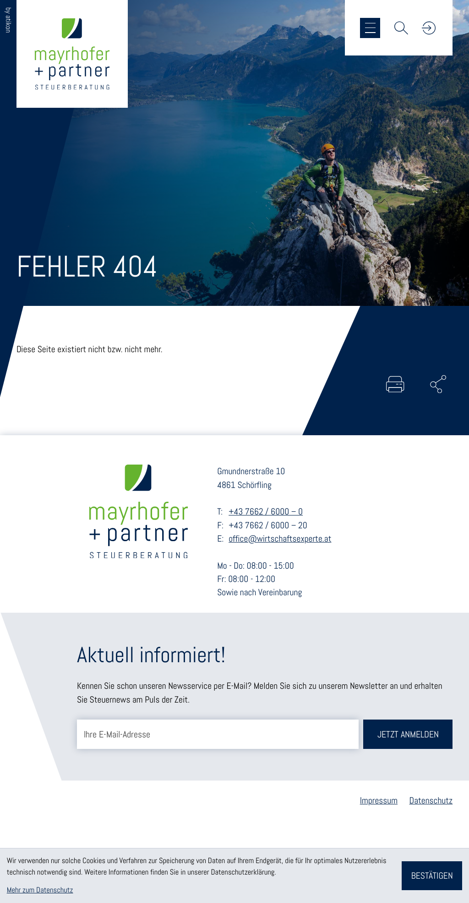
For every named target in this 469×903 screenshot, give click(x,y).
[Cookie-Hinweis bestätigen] (432, 876)
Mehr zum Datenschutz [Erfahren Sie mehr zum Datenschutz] (40, 890)
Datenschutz (431, 800)
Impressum (379, 800)
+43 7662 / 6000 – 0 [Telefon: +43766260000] (266, 511)
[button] (429, 28)
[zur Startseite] (72, 53)
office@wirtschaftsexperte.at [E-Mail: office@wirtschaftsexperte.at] (280, 538)
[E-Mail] (218, 734)
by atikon (8, 20)
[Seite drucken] (395, 384)
